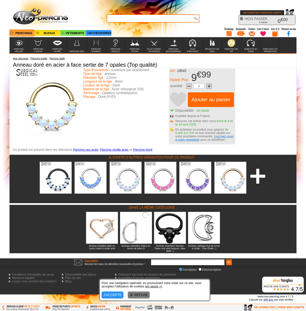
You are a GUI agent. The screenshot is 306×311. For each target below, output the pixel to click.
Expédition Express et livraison (139, 278)
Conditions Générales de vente (33, 274)
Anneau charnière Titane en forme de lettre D (136, 247)
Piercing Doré (142, 149)
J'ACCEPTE (112, 295)
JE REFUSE (138, 295)
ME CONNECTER (251, 13)
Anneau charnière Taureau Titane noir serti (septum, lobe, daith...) (170, 248)
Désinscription (210, 269)
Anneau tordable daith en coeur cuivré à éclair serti (102, 247)
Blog (68, 281)
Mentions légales (23, 278)
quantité (176, 86)
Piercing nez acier (85, 149)
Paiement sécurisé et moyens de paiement (147, 274)
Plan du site (73, 278)
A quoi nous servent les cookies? (34, 281)
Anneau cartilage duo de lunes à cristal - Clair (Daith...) (204, 247)
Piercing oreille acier (114, 149)
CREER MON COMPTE (271, 13)
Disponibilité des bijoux (80, 274)
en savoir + (153, 286)
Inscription (188, 269)
